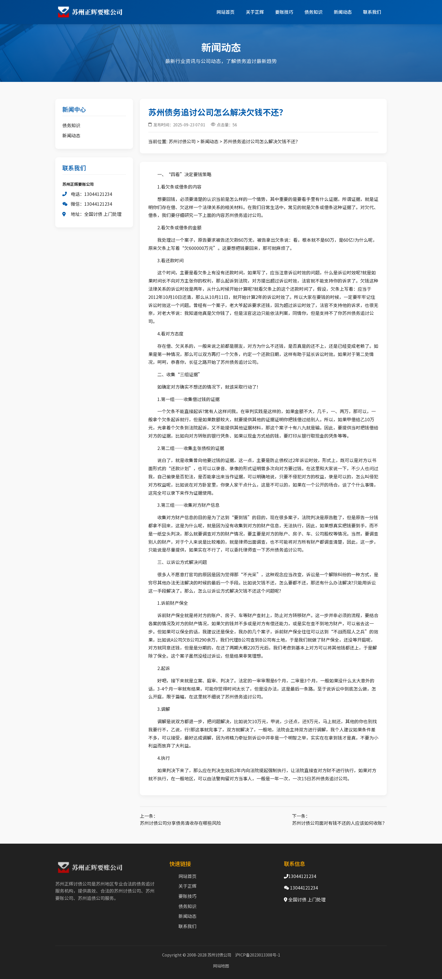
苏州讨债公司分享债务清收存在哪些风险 (180, 822)
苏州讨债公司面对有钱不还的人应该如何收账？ (339, 822)
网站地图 (221, 966)
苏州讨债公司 (182, 141)
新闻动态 (343, 11)
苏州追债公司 (91, 898)
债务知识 (313, 11)
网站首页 (225, 11)
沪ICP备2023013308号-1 (257, 955)
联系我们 (372, 11)
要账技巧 (284, 11)
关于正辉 (255, 11)
